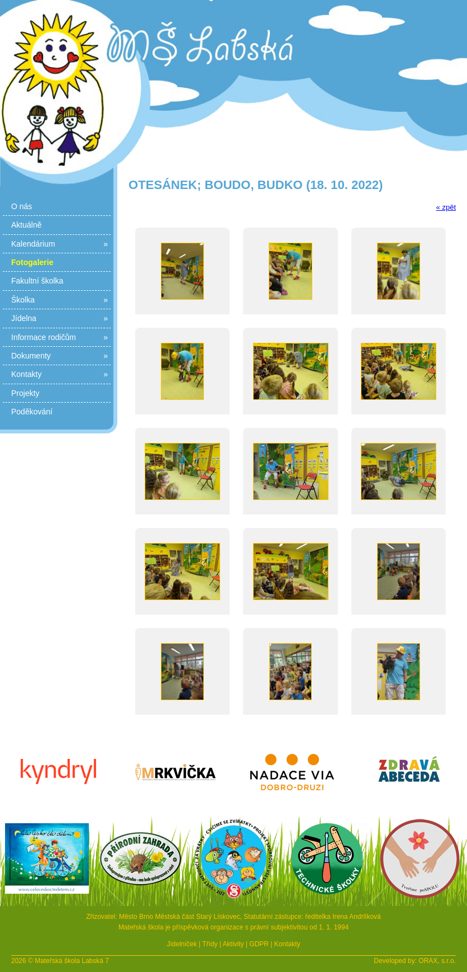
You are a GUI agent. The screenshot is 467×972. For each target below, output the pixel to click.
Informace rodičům (59, 337)
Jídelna (59, 318)
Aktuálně (26, 224)
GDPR (259, 944)
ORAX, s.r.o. (437, 961)
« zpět (446, 207)
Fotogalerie (32, 262)
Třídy (209, 944)
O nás (21, 206)
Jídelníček (181, 944)
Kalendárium (59, 244)
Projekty (25, 393)
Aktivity (233, 944)
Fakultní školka (37, 280)
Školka (59, 300)
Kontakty (59, 374)
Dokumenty (59, 356)
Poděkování (32, 411)
